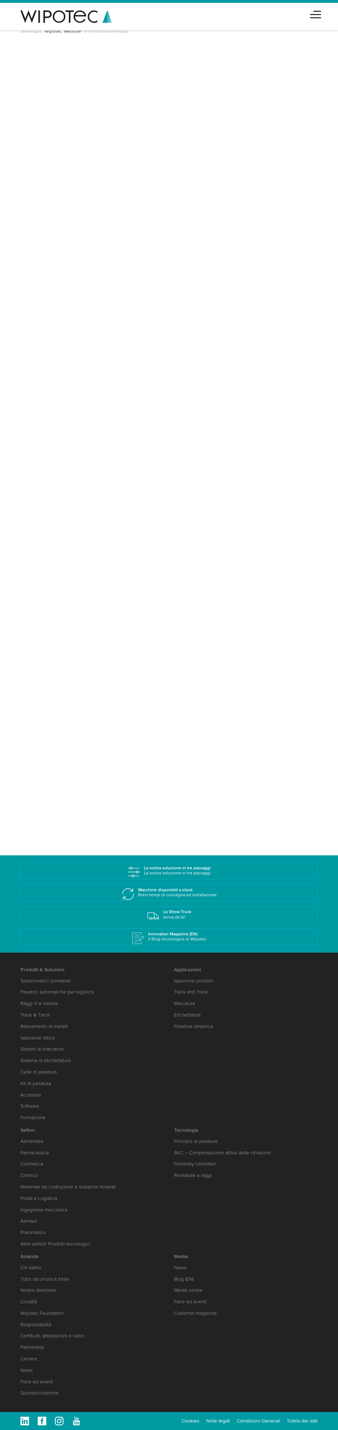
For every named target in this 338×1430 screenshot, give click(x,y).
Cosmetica (31, 1164)
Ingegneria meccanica (43, 1210)
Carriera (28, 1359)
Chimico (29, 1175)
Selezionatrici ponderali (45, 981)
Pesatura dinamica (193, 1026)
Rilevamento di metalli (44, 1026)
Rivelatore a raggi (193, 1175)
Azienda (29, 1256)
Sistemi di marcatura (42, 1049)
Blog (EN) (184, 1279)
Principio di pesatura (195, 1141)
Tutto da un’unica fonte (44, 1279)
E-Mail (38, 259)
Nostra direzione (38, 1290)
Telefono (40, 285)
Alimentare (31, 1141)
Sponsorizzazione (39, 1393)
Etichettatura (187, 1015)
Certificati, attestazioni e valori (52, 1336)
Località (28, 1302)
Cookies (190, 1421)
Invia (44, 393)
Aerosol (28, 1221)
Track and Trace (191, 992)
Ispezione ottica (37, 1038)
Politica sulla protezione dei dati (107, 375)
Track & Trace (35, 1015)
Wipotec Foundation (42, 1313)
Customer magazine (195, 1313)
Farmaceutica (34, 1153)
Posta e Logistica (38, 1198)
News (26, 1370)
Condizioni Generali (258, 1421)
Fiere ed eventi (36, 1382)
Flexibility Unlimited (195, 1164)
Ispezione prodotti (193, 981)
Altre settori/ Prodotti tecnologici (55, 1244)
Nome (38, 130)
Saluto (38, 112)
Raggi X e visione (39, 1003)
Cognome (43, 156)
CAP (36, 233)
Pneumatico (33, 1232)
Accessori (30, 1095)
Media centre (188, 1290)
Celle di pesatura (38, 1072)
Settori (37, 310)
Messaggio (42, 336)
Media (181, 1256)
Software (29, 1106)
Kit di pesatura (35, 1083)
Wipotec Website (62, 31)
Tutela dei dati (302, 1421)
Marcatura (184, 1003)
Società (40, 182)
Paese (38, 207)
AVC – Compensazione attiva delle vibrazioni (222, 1153)
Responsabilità (35, 1325)
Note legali (218, 1421)
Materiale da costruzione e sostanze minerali (68, 1187)
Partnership (32, 1347)
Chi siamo (30, 1268)
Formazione (33, 1117)
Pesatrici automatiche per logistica (57, 992)
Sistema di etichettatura (45, 1060)
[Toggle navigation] (315, 13)
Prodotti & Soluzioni (42, 970)
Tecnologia (186, 1130)
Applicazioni (187, 970)
